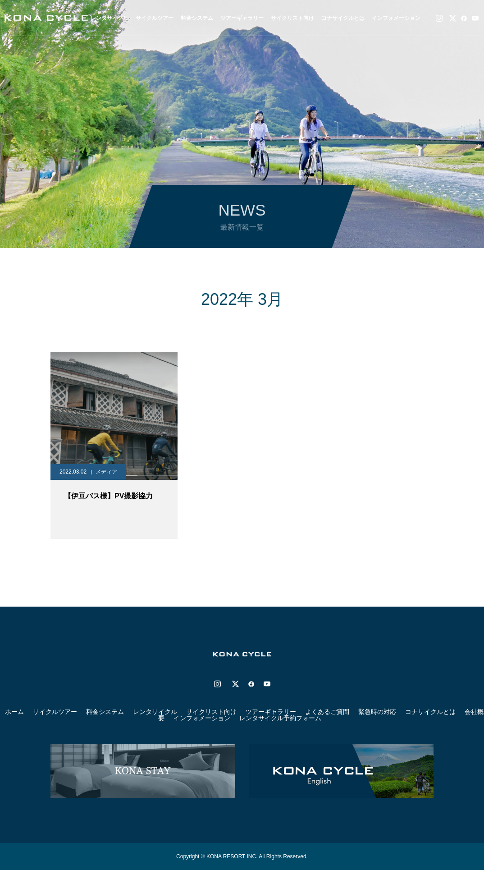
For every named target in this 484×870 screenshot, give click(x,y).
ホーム (14, 711)
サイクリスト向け (292, 18)
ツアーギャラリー (242, 18)
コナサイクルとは (343, 18)
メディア (106, 472)
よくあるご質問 (327, 711)
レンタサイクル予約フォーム (280, 718)
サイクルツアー (55, 711)
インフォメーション (396, 18)
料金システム (197, 18)
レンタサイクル (155, 711)
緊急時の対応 (377, 711)
